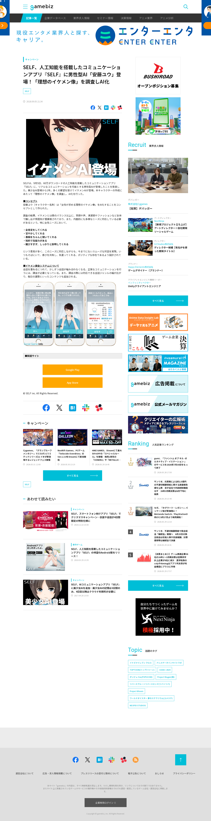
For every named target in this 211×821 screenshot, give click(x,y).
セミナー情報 (105, 18)
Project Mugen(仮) (166, 677)
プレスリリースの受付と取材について (100, 773)
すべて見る (72, 475)
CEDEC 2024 (164, 669)
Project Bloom (136, 691)
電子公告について (137, 773)
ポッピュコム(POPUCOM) (141, 677)
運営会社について (25, 773)
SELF (27, 91)
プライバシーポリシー (184, 773)
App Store (72, 382)
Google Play (72, 370)
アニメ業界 (146, 18)
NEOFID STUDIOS (138, 705)
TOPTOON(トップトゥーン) (142, 669)
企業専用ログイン (105, 802)
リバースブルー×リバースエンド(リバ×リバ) (150, 684)
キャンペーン (32, 59)
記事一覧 (31, 18)
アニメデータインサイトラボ (169, 662)
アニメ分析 (167, 18)
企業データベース (55, 18)
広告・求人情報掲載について (57, 773)
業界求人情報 (81, 18)
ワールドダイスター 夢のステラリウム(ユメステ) (151, 698)
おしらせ (159, 773)
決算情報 (126, 18)
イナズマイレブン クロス (141, 662)
